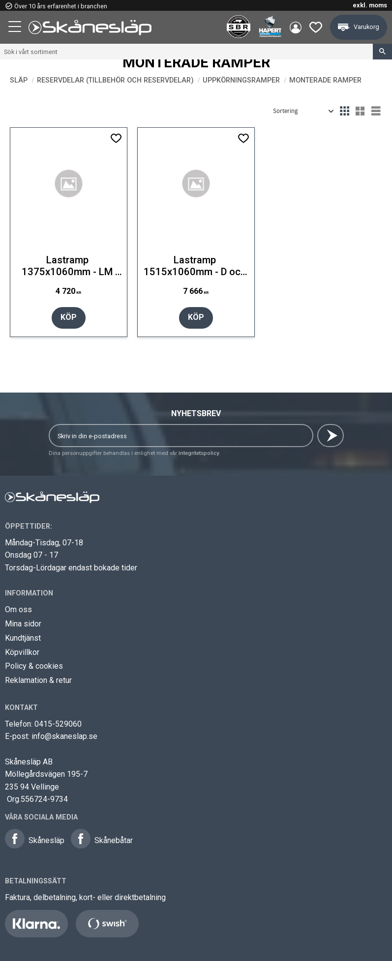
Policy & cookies (34, 666)
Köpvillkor (22, 652)
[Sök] (382, 51)
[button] (16, 28)
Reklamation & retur (38, 680)
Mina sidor (23, 623)
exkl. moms (370, 5)
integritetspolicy (199, 453)
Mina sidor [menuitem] (296, 27)
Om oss (18, 609)
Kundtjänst (23, 638)
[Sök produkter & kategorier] (186, 51)
